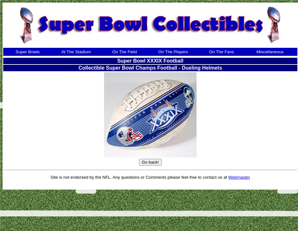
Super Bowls (28, 51)
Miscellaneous (270, 51)
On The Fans (221, 51)
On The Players (173, 51)
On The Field (124, 51)
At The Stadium (76, 51)
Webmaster (239, 177)
